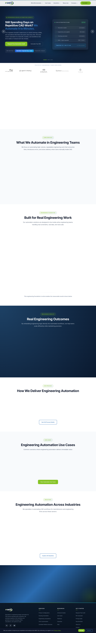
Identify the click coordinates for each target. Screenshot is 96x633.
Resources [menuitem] (65, 3)
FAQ (58, 624)
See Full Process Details (48, 422)
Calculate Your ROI (36, 44)
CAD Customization (43, 621)
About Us (78, 624)
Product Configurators (44, 612)
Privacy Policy (57, 630)
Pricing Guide (79, 618)
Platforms (59, 618)
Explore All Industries (48, 555)
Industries (59, 621)
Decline (89, 630)
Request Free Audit (80, 612)
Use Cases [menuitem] (48, 3)
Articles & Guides (61, 612)
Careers (78, 627)
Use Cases (59, 615)
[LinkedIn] (6, 625)
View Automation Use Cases (48, 482)
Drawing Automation (44, 615)
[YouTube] (14, 625)
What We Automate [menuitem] (36, 3)
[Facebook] (10, 625)
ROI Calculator (79, 615)
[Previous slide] (3, 31)
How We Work (79, 621)
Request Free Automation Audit (16, 44)
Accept (81, 630)
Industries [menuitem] (56, 3)
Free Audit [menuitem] (85, 3)
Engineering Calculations (45, 618)
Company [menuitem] (74, 3)
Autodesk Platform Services (45, 624)
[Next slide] (92, 31)
